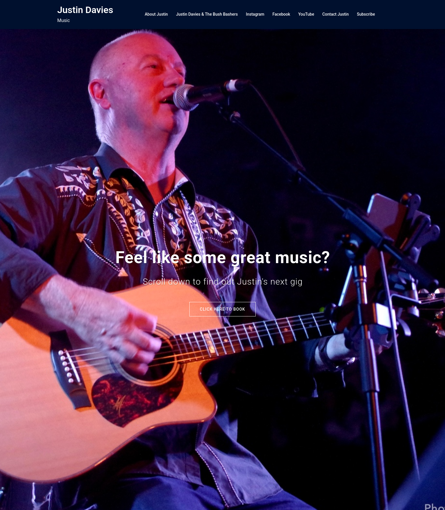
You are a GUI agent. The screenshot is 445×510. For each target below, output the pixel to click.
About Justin (156, 14)
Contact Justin (335, 14)
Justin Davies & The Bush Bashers (207, 14)
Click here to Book (222, 309)
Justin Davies (85, 9)
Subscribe (366, 14)
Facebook (281, 14)
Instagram (255, 14)
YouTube (306, 14)
